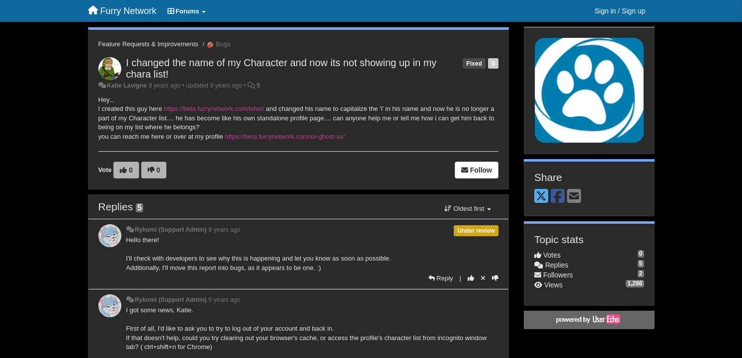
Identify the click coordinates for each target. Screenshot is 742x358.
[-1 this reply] (495, 278)
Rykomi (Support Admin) (171, 229)
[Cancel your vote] (483, 278)
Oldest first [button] (467, 208)
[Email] (574, 196)
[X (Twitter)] (541, 196)
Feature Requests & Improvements (148, 44)
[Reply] (440, 278)
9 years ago (224, 229)
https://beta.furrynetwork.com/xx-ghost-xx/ (285, 136)
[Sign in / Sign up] (620, 10)
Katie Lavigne (127, 85)
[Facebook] (558, 196)
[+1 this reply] (471, 278)
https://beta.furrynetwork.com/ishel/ (214, 108)
